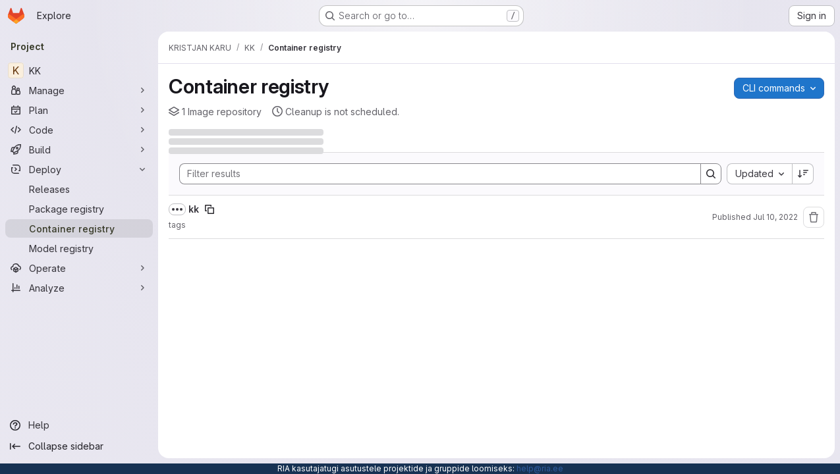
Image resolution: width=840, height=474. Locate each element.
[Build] (79, 149)
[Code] (79, 129)
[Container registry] (79, 228)
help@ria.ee (540, 468)
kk (193, 209)
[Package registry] (79, 208)
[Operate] (79, 268)
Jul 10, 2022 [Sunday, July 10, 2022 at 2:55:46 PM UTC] (775, 217)
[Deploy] (79, 169)
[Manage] (79, 90)
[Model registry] (79, 248)
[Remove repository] (813, 217)
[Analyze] (79, 287)
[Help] (79, 425)
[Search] (433, 174)
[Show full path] (177, 209)
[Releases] (79, 189)
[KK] (79, 70)
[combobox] (759, 173)
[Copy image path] (209, 209)
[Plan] (79, 110)
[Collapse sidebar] (79, 446)
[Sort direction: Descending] (803, 173)
